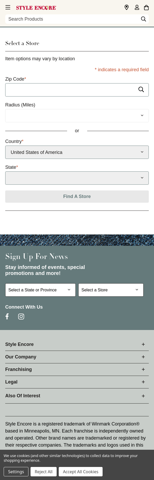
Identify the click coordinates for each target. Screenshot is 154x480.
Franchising (18, 369)
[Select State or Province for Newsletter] (40, 290)
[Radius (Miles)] (77, 115)
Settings (16, 472)
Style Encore (19, 344)
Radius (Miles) (20, 104)
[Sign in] (137, 8)
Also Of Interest (22, 395)
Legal (11, 382)
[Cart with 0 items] (146, 7)
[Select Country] (77, 152)
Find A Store (77, 196)
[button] (7, 6)
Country (14, 141)
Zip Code (15, 79)
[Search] (143, 20)
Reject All (43, 472)
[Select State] (77, 178)
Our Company (20, 356)
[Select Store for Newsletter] (111, 290)
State (11, 167)
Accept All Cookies (80, 472)
